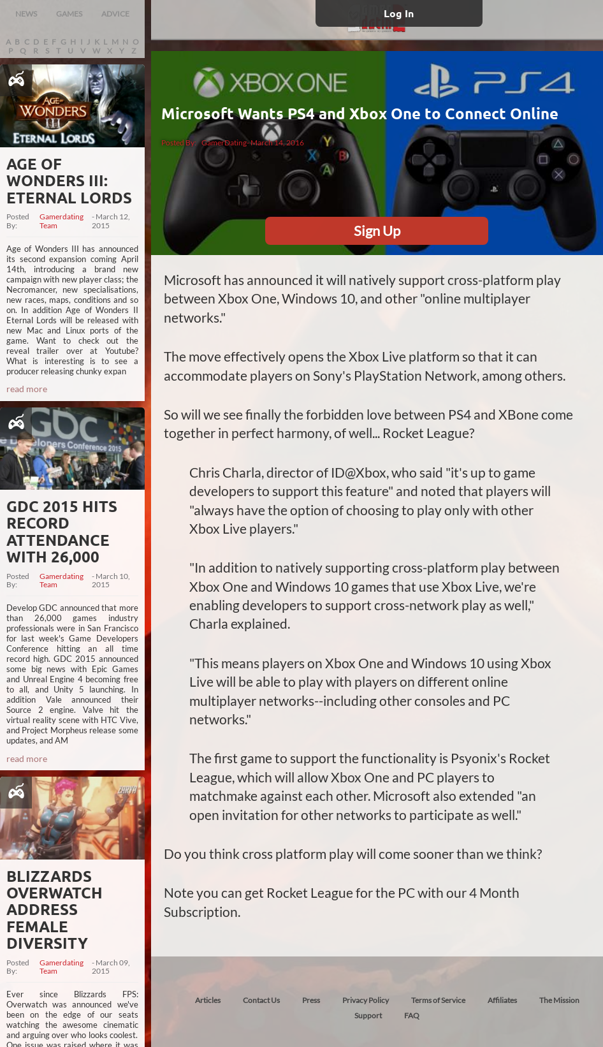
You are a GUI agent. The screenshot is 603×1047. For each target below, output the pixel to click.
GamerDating (224, 142)
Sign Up (377, 230)
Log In (399, 13)
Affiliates (502, 1000)
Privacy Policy (365, 1000)
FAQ (411, 1015)
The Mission (559, 1000)
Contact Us (261, 1000)
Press (311, 1000)
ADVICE (115, 13)
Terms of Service (438, 1000)
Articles (208, 1000)
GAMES (69, 13)
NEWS (26, 13)
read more (26, 388)
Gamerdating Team (62, 221)
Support (368, 1015)
